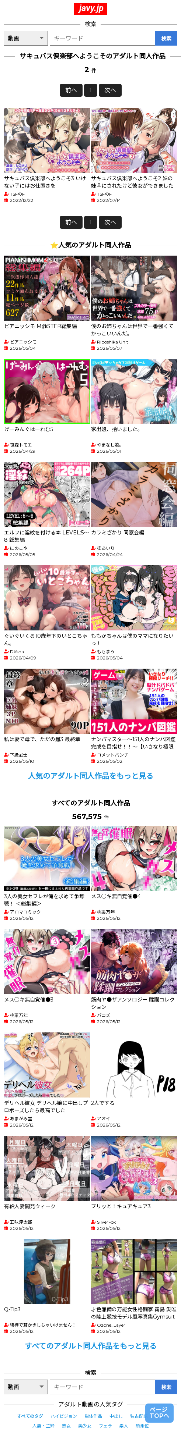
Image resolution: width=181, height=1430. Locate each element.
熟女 (66, 1426)
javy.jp (91, 8)
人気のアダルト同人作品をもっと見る (90, 776)
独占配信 (139, 1416)
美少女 (84, 1426)
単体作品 (93, 1416)
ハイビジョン (64, 1416)
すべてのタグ (30, 1416)
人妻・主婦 (43, 1426)
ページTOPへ (159, 1412)
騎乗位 (142, 1426)
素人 (123, 1426)
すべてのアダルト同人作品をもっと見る (91, 1346)
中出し (116, 1416)
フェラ (105, 1426)
